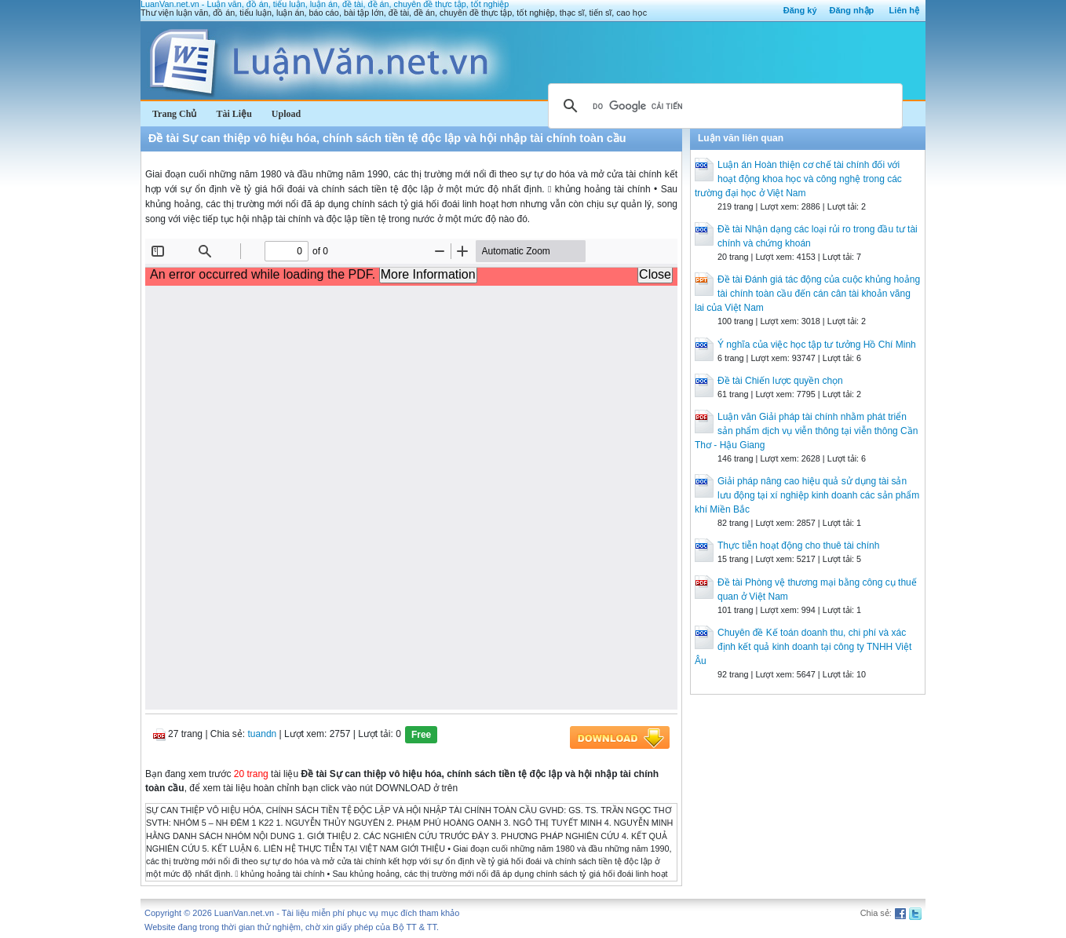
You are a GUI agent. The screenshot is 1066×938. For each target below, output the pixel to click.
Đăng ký (800, 10)
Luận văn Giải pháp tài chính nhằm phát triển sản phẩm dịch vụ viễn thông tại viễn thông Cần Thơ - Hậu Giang (806, 431)
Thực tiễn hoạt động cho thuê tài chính (798, 545)
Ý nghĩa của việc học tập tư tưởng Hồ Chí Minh (816, 344)
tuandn (262, 733)
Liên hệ (904, 10)
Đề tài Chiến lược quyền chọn (780, 380)
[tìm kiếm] (723, 106)
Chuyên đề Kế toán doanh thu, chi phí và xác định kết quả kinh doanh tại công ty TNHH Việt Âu (803, 646)
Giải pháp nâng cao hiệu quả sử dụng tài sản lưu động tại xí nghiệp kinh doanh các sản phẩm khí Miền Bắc (807, 495)
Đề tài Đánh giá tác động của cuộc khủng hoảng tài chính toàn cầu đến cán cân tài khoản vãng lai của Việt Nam (807, 293)
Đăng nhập (852, 10)
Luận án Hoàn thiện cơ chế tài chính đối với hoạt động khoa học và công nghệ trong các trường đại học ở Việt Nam (798, 179)
